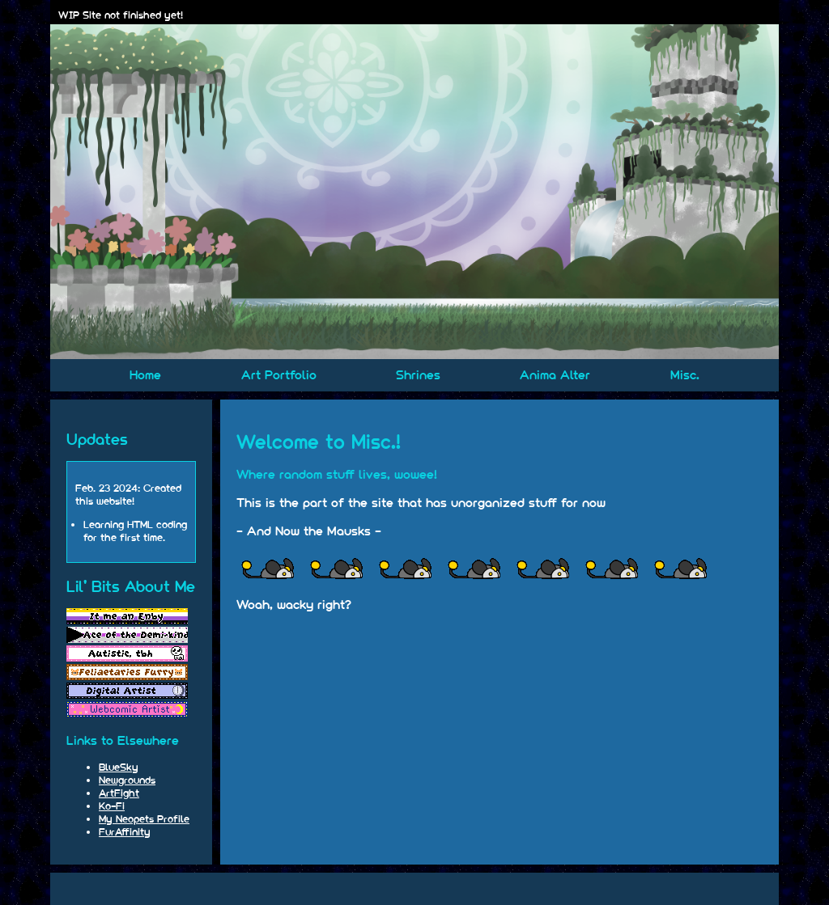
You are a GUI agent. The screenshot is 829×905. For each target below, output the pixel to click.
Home (145, 375)
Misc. (684, 375)
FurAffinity (125, 831)
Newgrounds (127, 779)
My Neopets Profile (144, 818)
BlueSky (118, 766)
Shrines (418, 375)
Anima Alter (555, 375)
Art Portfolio (279, 375)
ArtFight (119, 792)
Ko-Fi (112, 805)
